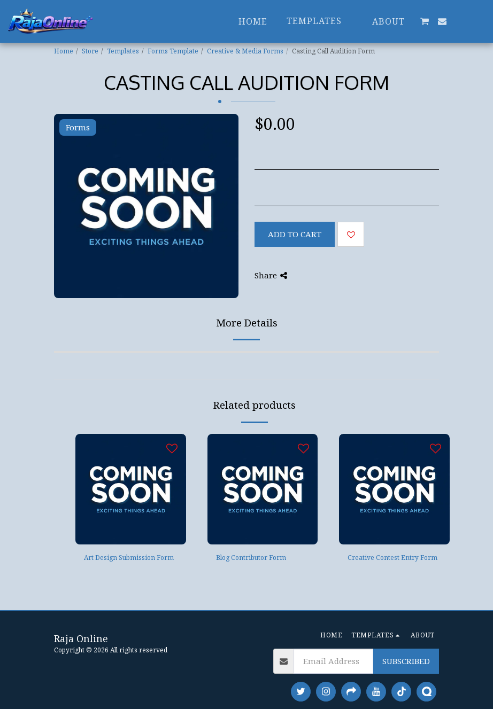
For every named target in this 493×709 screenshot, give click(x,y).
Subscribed (406, 661)
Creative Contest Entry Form (392, 557)
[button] (424, 21)
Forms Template (173, 51)
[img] (130, 489)
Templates (123, 51)
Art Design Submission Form (129, 557)
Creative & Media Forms (245, 51)
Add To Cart (294, 234)
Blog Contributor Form (251, 557)
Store (90, 51)
